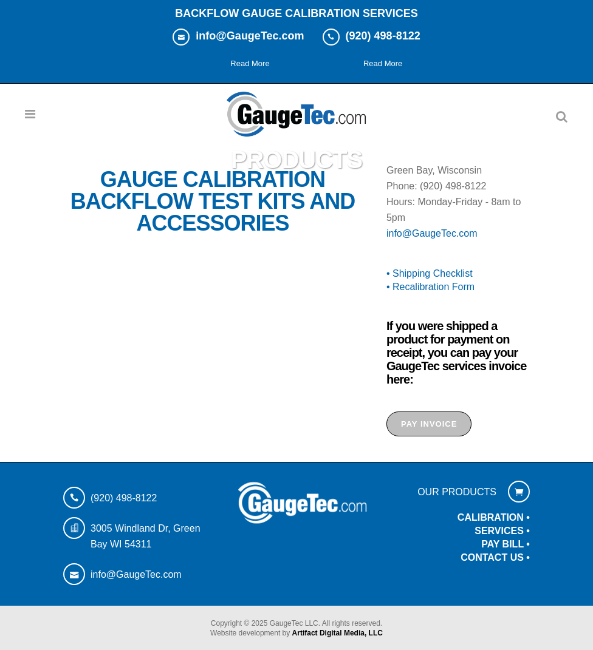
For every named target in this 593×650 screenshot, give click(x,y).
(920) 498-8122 (124, 498)
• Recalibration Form (430, 287)
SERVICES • (502, 531)
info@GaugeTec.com (432, 233)
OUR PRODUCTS (456, 492)
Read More (249, 63)
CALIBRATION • (494, 517)
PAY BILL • (505, 544)
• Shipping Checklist (429, 273)
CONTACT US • (495, 557)
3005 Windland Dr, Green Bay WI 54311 (146, 536)
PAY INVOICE (429, 423)
